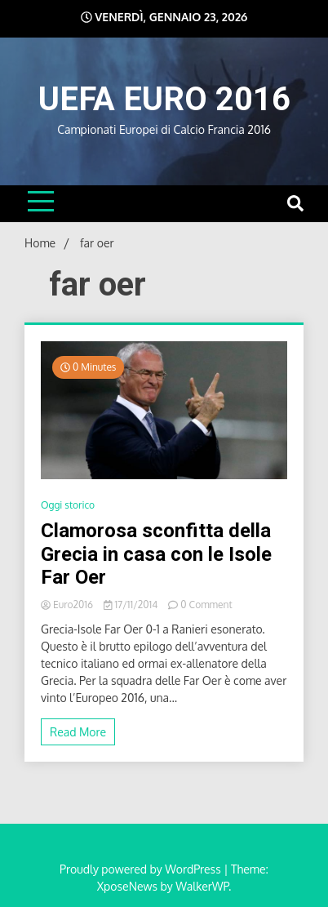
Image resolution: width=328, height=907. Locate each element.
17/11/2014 (132, 604)
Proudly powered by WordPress (142, 869)
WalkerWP (201, 886)
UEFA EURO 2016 (164, 99)
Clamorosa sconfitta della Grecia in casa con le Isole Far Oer (156, 554)
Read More (78, 732)
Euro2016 (68, 604)
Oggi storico (68, 505)
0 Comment (206, 604)
